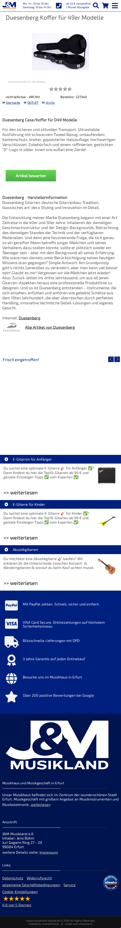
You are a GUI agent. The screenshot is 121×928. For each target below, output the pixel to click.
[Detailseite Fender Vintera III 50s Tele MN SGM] (89, 403)
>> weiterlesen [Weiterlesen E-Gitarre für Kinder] (20, 537)
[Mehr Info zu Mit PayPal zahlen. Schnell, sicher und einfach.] (60, 606)
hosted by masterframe (44, 923)
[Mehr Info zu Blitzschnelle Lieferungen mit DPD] (60, 643)
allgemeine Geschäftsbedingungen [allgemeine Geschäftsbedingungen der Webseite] (31, 885)
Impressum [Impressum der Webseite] (48, 852)
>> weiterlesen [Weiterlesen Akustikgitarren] (20, 583)
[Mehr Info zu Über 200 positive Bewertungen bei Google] (60, 698)
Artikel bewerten (31, 175)
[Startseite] (9, 5)
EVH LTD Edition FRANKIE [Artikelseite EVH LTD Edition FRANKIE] (31, 436)
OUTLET (33, 102)
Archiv (50, 102)
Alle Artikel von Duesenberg (50, 327)
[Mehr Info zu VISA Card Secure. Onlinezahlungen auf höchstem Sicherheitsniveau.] (60, 625)
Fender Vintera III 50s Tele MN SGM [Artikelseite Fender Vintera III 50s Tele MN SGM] (90, 436)
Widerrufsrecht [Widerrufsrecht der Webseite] (39, 878)
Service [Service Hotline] (69, 885)
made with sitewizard (78, 923)
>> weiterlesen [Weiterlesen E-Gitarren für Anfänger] (20, 492)
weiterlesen (40, 804)
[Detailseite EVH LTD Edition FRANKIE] (31, 403)
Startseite (13, 102)
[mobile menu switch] (115, 4)
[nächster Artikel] (117, 359)
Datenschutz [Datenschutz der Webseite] (12, 878)
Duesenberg (29, 317)
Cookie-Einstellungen (20, 891)
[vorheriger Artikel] (111, 359)
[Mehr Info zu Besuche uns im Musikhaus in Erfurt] (60, 679)
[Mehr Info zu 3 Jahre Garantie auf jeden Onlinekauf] (60, 661)
